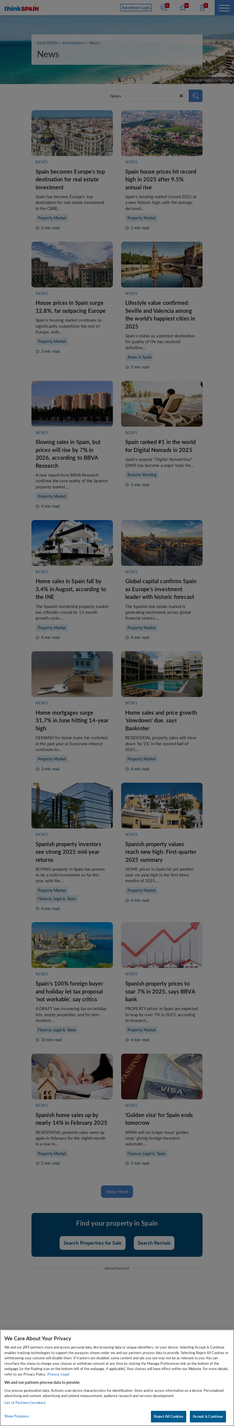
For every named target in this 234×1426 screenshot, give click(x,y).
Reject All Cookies (168, 1416)
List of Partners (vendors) (25, 1402)
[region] (117, 1378)
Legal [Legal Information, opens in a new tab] (65, 1374)
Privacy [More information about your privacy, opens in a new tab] (53, 1374)
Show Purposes (16, 1416)
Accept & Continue (208, 1416)
